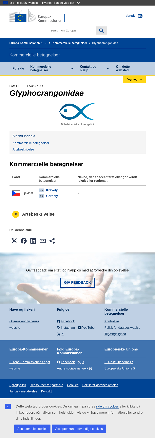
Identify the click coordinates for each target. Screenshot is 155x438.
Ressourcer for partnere (46, 385)
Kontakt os (112, 321)
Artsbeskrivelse (23, 149)
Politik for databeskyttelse (122, 327)
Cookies (73, 385)
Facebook (66, 362)
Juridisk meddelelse (23, 391)
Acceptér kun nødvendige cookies (79, 428)
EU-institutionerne (117, 362)
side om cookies (107, 406)
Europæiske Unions (118, 368)
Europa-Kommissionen (25, 43)
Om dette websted (123, 68)
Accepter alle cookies (32, 428)
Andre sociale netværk (72, 368)
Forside (18, 68)
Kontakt (46, 391)
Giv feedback (77, 283)
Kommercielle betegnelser (69, 43)
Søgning (101, 30)
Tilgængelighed (115, 334)
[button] (14, 241)
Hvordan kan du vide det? (61, 2)
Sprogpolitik (18, 385)
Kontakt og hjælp (88, 68)
